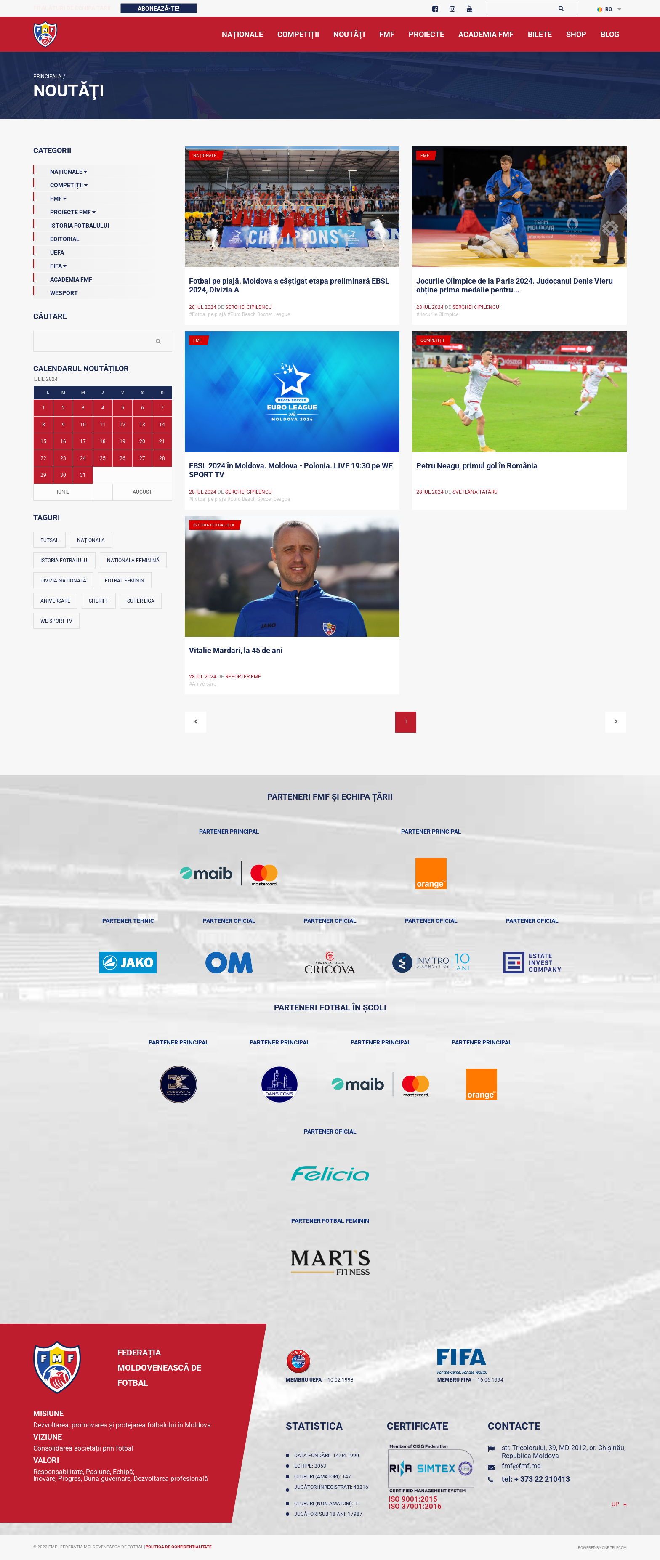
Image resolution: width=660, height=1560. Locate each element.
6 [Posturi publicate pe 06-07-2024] (142, 408)
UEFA (48, 251)
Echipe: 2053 (311, 1466)
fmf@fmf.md (521, 1466)
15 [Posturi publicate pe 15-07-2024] (43, 441)
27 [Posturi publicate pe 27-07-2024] (142, 458)
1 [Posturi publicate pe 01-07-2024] (43, 408)
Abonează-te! (159, 8)
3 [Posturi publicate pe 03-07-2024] (83, 408)
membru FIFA (454, 1380)
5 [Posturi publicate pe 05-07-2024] (122, 408)
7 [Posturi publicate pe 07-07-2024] (162, 408)
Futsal (49, 540)
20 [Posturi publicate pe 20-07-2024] (142, 441)
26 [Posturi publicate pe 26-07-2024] (122, 458)
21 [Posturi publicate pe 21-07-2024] (162, 441)
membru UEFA (304, 1380)
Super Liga (140, 601)
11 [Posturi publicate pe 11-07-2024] (103, 425)
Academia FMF (62, 278)
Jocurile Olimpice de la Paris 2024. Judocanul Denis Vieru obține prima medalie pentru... (514, 285)
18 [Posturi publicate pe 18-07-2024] (103, 441)
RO (604, 9)
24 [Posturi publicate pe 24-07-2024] (83, 458)
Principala (47, 77)
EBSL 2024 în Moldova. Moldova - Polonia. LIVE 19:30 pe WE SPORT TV (291, 470)
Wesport (55, 291)
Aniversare (55, 601)
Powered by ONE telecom (602, 1548)
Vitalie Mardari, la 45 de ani (235, 650)
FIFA (50, 264)
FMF (50, 197)
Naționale (60, 170)
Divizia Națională (63, 581)
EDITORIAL (56, 237)
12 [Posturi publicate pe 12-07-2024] (122, 425)
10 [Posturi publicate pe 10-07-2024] (83, 425)
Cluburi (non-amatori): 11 (328, 1504)
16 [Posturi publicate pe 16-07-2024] (63, 441)
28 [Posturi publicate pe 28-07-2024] (162, 458)
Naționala (91, 540)
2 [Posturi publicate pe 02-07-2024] (63, 408)
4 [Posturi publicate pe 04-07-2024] (102, 408)
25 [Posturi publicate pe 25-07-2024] (103, 458)
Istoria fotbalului (64, 560)
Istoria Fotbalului (71, 224)
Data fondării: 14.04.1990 (328, 1456)
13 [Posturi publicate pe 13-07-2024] (142, 425)
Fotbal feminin (124, 581)
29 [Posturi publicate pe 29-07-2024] (43, 475)
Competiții (60, 183)
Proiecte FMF (64, 210)
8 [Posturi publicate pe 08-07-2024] (43, 425)
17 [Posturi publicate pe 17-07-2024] (83, 441)
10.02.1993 (340, 1380)
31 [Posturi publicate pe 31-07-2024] (83, 475)
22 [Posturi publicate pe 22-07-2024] (43, 458)
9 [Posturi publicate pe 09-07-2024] (63, 425)
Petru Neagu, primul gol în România (477, 465)
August (142, 492)
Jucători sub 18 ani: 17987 (329, 1514)
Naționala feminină (133, 560)
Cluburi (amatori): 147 (324, 1477)
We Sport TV (56, 621)
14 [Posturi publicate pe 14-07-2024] (162, 425)
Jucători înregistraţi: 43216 (331, 1490)
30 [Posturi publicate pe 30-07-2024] (63, 475)
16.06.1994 (490, 1380)
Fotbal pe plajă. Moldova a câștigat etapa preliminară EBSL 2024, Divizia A (289, 285)
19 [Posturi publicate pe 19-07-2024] (122, 441)
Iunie (63, 492)
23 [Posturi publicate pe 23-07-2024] (63, 458)
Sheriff (99, 601)
